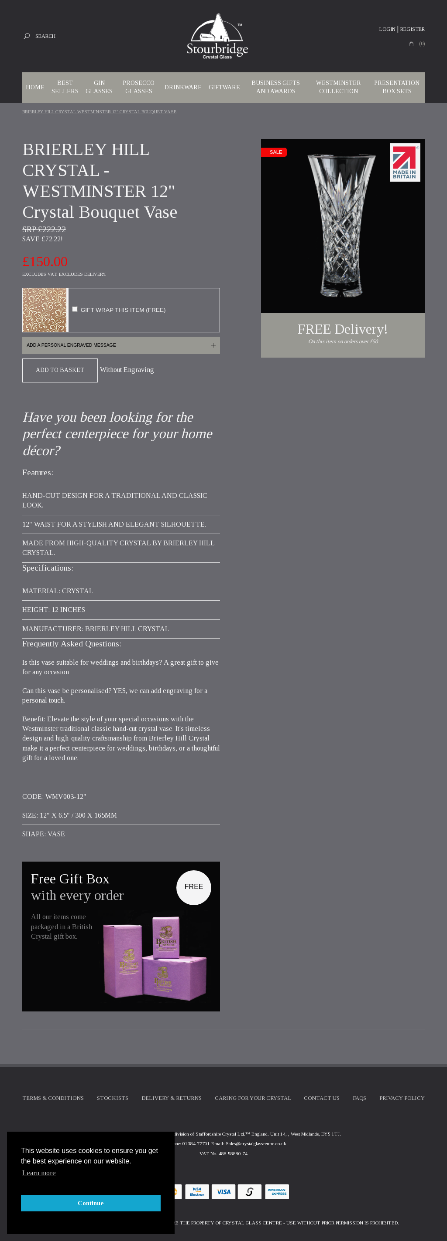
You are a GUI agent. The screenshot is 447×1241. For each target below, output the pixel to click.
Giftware (224, 87)
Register (412, 29)
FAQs (359, 1098)
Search (45, 36)
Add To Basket (60, 370)
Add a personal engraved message (71, 345)
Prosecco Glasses (139, 87)
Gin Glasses (99, 87)
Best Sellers (65, 87)
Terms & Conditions (53, 1098)
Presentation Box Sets (396, 87)
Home (35, 87)
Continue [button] (91, 1203)
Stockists (112, 1098)
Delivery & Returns (171, 1098)
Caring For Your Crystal (253, 1098)
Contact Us (322, 1098)
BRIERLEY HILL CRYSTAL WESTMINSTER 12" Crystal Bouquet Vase (99, 111)
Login (387, 29)
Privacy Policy (402, 1098)
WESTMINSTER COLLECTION (338, 87)
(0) (422, 44)
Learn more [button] (39, 1173)
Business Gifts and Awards (275, 87)
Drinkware (183, 87)
